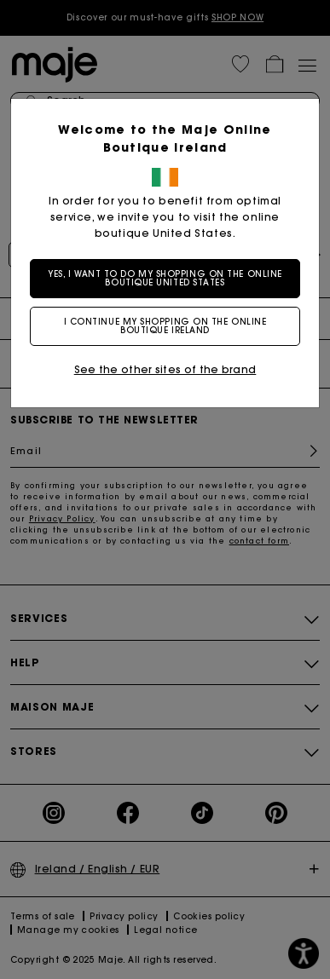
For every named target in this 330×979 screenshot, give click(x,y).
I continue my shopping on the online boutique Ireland (165, 326)
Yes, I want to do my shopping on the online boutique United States (165, 278)
